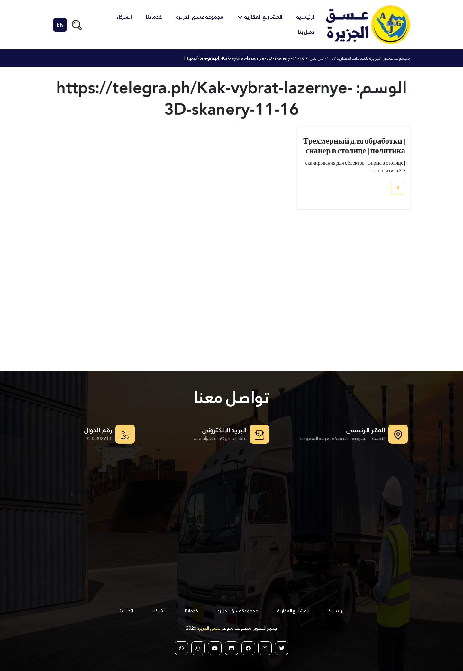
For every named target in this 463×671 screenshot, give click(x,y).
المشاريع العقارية (263, 17)
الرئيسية (306, 17)
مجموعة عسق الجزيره (199, 17)
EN (60, 25)
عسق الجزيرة (208, 628)
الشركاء (124, 17)
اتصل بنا (307, 32)
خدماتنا (154, 17)
